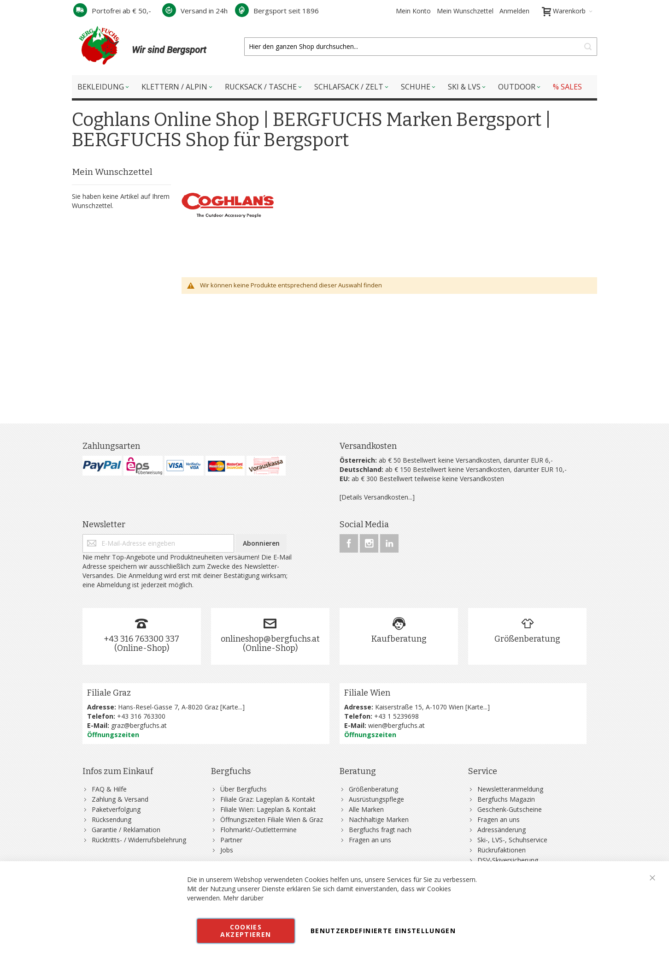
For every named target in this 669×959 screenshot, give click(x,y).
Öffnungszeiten (113, 734)
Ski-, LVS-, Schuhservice (512, 839)
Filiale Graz (109, 693)
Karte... (232, 707)
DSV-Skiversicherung (507, 860)
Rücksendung (111, 819)
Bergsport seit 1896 (277, 10)
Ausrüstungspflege (376, 799)
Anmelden (514, 10)
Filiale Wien (367, 693)
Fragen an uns (370, 839)
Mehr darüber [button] (243, 897)
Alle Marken (366, 809)
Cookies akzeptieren (245, 931)
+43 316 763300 (141, 716)
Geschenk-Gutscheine (509, 809)
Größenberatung (527, 639)
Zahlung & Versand (120, 799)
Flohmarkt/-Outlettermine (258, 829)
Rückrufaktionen (501, 850)
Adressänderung (501, 829)
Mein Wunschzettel (465, 10)
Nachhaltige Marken (379, 819)
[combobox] (420, 46)
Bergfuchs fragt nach (380, 829)
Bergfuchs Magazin (506, 799)
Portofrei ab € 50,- (112, 10)
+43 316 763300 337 (141, 639)
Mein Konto (413, 10)
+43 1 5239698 (396, 716)
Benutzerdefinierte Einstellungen (383, 930)
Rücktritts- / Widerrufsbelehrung (139, 839)
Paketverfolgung (116, 809)
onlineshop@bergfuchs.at (270, 639)
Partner (231, 839)
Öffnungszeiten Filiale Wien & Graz (271, 819)
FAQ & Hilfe (109, 789)
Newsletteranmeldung (510, 789)
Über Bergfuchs (243, 789)
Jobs (226, 850)
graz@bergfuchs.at (139, 725)
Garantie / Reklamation (126, 829)
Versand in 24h (195, 10)
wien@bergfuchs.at (396, 725)
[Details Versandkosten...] (377, 497)
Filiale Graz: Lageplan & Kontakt (267, 799)
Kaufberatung (399, 639)
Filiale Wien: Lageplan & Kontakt (268, 809)
